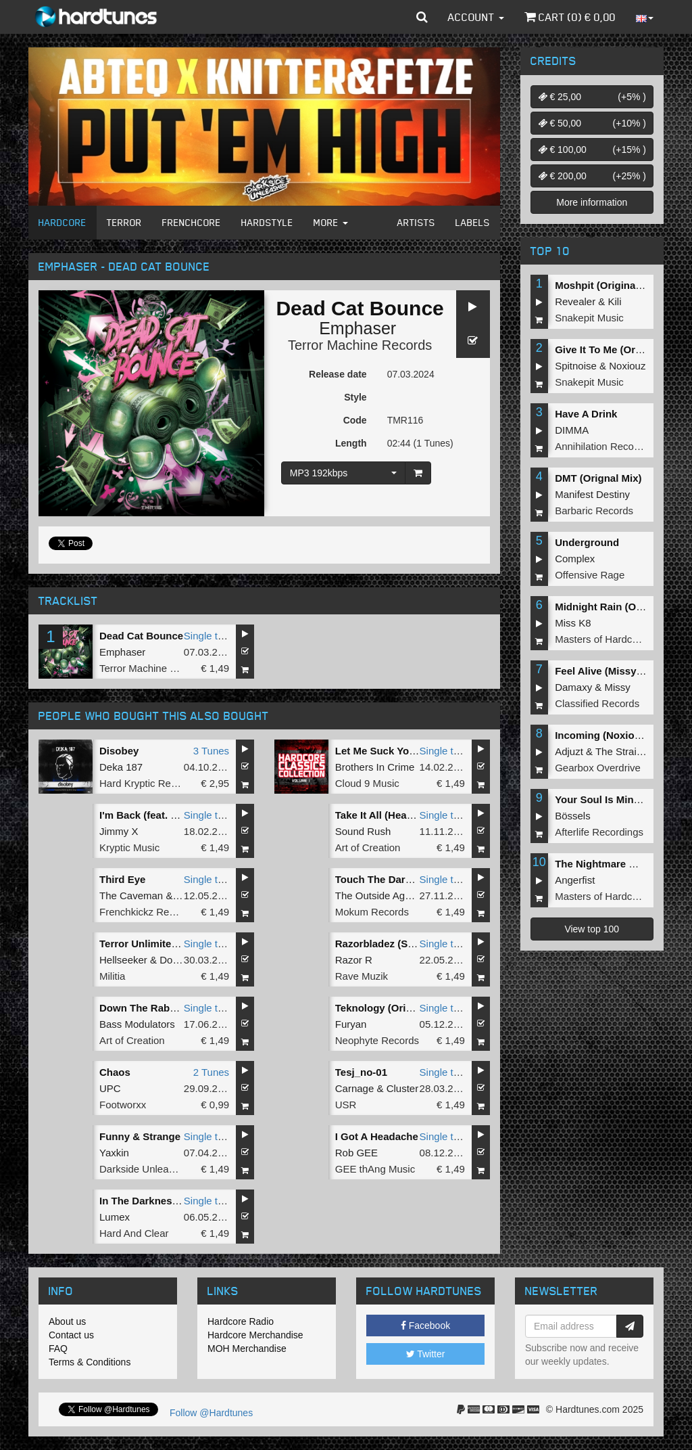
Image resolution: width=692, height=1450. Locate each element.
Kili (615, 301)
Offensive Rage (589, 575)
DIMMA (572, 430)
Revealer (575, 301)
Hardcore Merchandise (255, 1335)
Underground (587, 542)
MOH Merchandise (247, 1348)
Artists (416, 222)
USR (346, 1104)
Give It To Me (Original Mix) (620, 349)
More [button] (331, 222)
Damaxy (573, 687)
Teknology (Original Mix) (394, 1008)
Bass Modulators (137, 1024)
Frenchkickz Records (146, 911)
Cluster (403, 1088)
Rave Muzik (361, 976)
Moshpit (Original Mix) (608, 285)
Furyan (351, 1024)
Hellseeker (123, 960)
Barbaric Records (594, 510)
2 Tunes (211, 1072)
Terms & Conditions (89, 1362)
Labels (472, 222)
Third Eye (122, 879)
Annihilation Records (601, 446)
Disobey (119, 750)
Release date (338, 374)
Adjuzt (569, 751)
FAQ (58, 1348)
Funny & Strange (139, 1136)
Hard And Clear (134, 1233)
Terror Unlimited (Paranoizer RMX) (181, 943)
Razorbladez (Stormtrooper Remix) (419, 943)
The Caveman (131, 895)
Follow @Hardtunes (211, 1412)
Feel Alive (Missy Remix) (614, 671)
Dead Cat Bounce (141, 635)
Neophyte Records (377, 1040)
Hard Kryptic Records (147, 783)
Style (355, 397)
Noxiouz (627, 365)
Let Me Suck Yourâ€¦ (384, 750)
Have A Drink (586, 414)
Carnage (354, 1088)
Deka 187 (121, 767)
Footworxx (122, 1104)
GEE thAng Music (375, 1169)
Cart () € (570, 17)
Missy (618, 687)
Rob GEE (356, 1152)
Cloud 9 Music (367, 783)
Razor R (353, 960)
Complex (575, 558)
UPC (110, 1088)
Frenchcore (191, 222)
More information (591, 202)
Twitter (425, 1354)
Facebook (425, 1325)
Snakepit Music (589, 317)
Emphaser (357, 328)
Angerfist (575, 880)
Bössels (573, 815)
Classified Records (597, 703)
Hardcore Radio (240, 1321)
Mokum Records (372, 911)
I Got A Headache (376, 1136)
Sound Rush (363, 831)
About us (67, 1321)
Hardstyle (267, 222)
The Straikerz (625, 751)
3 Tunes (211, 750)
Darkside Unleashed (145, 1169)
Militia (112, 976)
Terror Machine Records (360, 345)
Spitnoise (576, 365)
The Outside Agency (380, 895)
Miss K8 (573, 623)
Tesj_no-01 (361, 1072)
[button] (422, 17)
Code (355, 420)
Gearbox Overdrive (598, 767)
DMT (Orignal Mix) (598, 478)
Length (351, 443)
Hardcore (62, 222)
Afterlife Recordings (599, 832)
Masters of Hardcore (601, 639)
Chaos (114, 1072)
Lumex (114, 1217)
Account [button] (476, 17)
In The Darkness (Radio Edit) (168, 1200)
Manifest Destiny (592, 494)
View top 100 (591, 929)
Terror (124, 222)
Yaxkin (114, 1152)
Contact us (71, 1335)
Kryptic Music (129, 847)
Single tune (209, 635)
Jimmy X (119, 831)
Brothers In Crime (375, 767)
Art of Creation (368, 847)
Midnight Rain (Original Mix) (622, 606)
